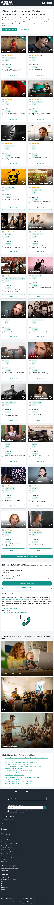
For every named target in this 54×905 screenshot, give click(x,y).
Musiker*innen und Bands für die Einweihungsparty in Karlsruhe (23, 766)
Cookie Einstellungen (36, 902)
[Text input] (25, 807)
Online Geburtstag (5, 856)
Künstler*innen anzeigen (27, 583)
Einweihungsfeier (5, 860)
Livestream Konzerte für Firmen (9, 852)
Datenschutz (23, 902)
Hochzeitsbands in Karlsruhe (13, 769)
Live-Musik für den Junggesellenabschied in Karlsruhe (21, 762)
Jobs (2, 883)
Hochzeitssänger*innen (7, 838)
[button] (49, 3)
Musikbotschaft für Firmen (7, 848)
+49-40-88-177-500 (10, 608)
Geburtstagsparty (5, 834)
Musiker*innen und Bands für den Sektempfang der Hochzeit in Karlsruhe (26, 758)
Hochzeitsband (4, 836)
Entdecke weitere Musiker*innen (27, 557)
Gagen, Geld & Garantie (7, 823)
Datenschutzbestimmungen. (16, 812)
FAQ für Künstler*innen (7, 819)
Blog (2, 881)
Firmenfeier (4, 842)
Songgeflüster (4, 870)
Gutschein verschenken (7, 825)
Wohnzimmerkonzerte (6, 832)
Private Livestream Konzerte (8, 854)
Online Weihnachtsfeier (7, 846)
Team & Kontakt (5, 877)
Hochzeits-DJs (4, 840)
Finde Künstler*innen (9, 30)
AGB (28, 902)
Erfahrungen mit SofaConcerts (8, 879)
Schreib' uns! (8, 610)
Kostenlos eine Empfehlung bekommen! (16, 612)
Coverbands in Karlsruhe (12, 779)
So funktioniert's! (24, 29)
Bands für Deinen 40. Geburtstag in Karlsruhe (18, 783)
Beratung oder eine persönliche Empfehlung (15, 599)
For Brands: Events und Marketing (9, 868)
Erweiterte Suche (27, 587)
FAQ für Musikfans (6, 821)
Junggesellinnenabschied (7, 858)
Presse (2, 885)
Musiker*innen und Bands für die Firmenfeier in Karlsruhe (22, 777)
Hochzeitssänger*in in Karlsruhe (14, 775)
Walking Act (4, 861)
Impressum (16, 902)
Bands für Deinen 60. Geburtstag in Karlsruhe (18, 773)
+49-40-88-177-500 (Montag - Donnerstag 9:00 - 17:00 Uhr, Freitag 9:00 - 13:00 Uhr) (17, 898)
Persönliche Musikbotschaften (8, 850)
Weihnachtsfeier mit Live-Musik (9, 844)
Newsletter (4, 889)
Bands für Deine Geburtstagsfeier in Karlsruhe (18, 764)
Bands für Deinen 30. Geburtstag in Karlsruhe (18, 781)
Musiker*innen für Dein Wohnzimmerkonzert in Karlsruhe (22, 760)
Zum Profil (14, 75)
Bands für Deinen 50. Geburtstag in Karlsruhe (18, 771)
